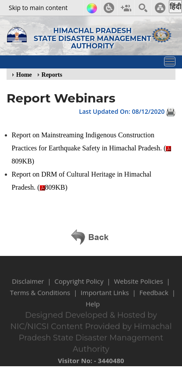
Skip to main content (38, 7)
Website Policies (138, 286)
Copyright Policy (79, 286)
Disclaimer (28, 286)
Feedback (154, 297)
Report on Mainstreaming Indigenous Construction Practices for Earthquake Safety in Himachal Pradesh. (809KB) (92, 148)
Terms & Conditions (40, 297)
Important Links (104, 297)
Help (93, 308)
